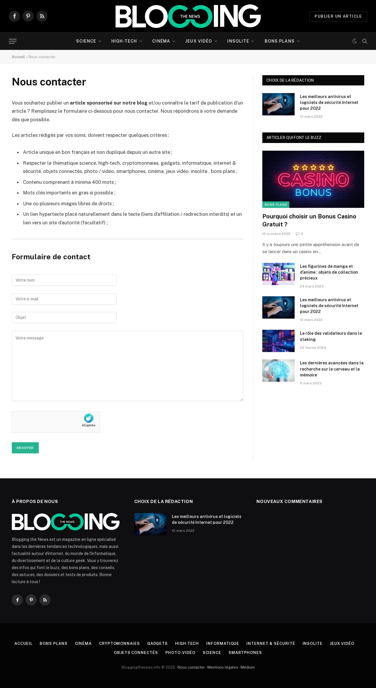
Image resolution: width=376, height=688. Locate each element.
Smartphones (245, 652)
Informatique (222, 643)
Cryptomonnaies (119, 643)
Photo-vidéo (180, 652)
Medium (248, 667)
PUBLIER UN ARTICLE (338, 16)
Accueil (18, 57)
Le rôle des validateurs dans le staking (331, 336)
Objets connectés (136, 652)
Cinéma (161, 41)
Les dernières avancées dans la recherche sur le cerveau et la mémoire (332, 369)
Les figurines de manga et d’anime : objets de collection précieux (329, 272)
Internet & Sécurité (270, 643)
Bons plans (280, 41)
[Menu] (12, 41)
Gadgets (157, 643)
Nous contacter (191, 667)
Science (86, 41)
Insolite (238, 41)
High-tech (124, 41)
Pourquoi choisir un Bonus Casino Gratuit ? (309, 220)
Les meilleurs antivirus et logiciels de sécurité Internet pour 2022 (329, 102)
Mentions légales (222, 667)
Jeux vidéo (198, 41)
